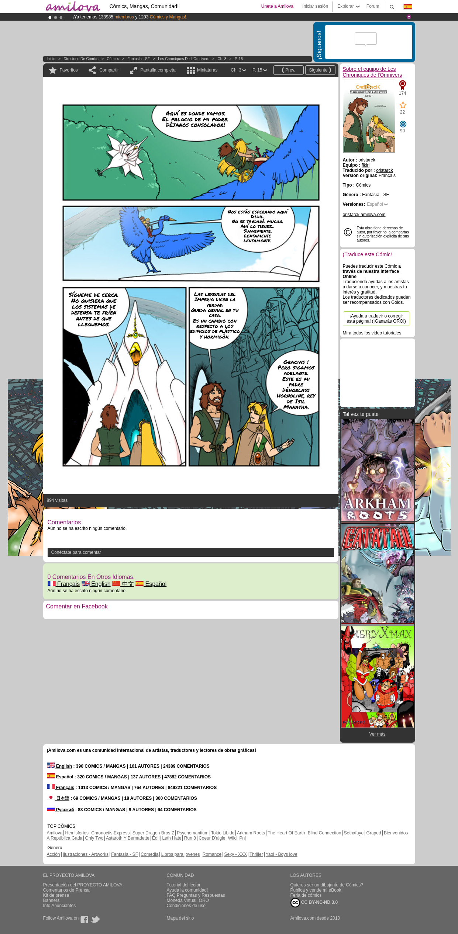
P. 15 (239, 59)
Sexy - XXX (235, 854)
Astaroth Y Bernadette (127, 838)
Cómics (113, 59)
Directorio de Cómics (80, 59)
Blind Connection (324, 833)
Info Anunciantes (59, 905)
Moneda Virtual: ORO (188, 900)
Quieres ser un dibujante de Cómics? (326, 885)
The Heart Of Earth (286, 833)
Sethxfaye (354, 833)
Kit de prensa (56, 895)
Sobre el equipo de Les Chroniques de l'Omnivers (372, 72)
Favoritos (69, 70)
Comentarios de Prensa (66, 890)
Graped (373, 833)
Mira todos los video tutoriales (372, 333)
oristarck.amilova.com (364, 214)
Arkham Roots (251, 833)
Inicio (51, 59)
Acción (53, 854)
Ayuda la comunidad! (187, 890)
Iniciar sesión (315, 6)
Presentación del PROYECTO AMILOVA (83, 885)
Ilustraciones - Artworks (86, 854)
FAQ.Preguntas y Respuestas (196, 895)
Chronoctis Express (110, 833)
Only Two (94, 838)
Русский (60, 809)
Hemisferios (77, 833)
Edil (155, 838)
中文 (123, 584)
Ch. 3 (221, 59)
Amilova (55, 833)
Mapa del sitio (180, 918)
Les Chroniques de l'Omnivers (183, 59)
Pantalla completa (157, 70)
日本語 (58, 798)
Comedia (149, 854)
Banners (51, 900)
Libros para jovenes (180, 854)
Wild (232, 838)
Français (64, 584)
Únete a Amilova (277, 6)
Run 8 (190, 838)
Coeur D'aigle (213, 838)
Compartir (109, 70)
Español (150, 584)
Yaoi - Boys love (281, 854)
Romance (212, 854)
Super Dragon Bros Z (153, 833)
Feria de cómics (306, 895)
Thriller (256, 854)
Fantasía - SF (138, 59)
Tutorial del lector (184, 885)
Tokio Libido (222, 833)
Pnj (243, 838)
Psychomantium (192, 833)
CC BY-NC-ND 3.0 (314, 902)
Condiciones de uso (186, 905)
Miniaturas (207, 70)
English (96, 584)
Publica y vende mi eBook (315, 890)
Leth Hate (171, 838)
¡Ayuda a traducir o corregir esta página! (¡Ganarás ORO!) (376, 318)
